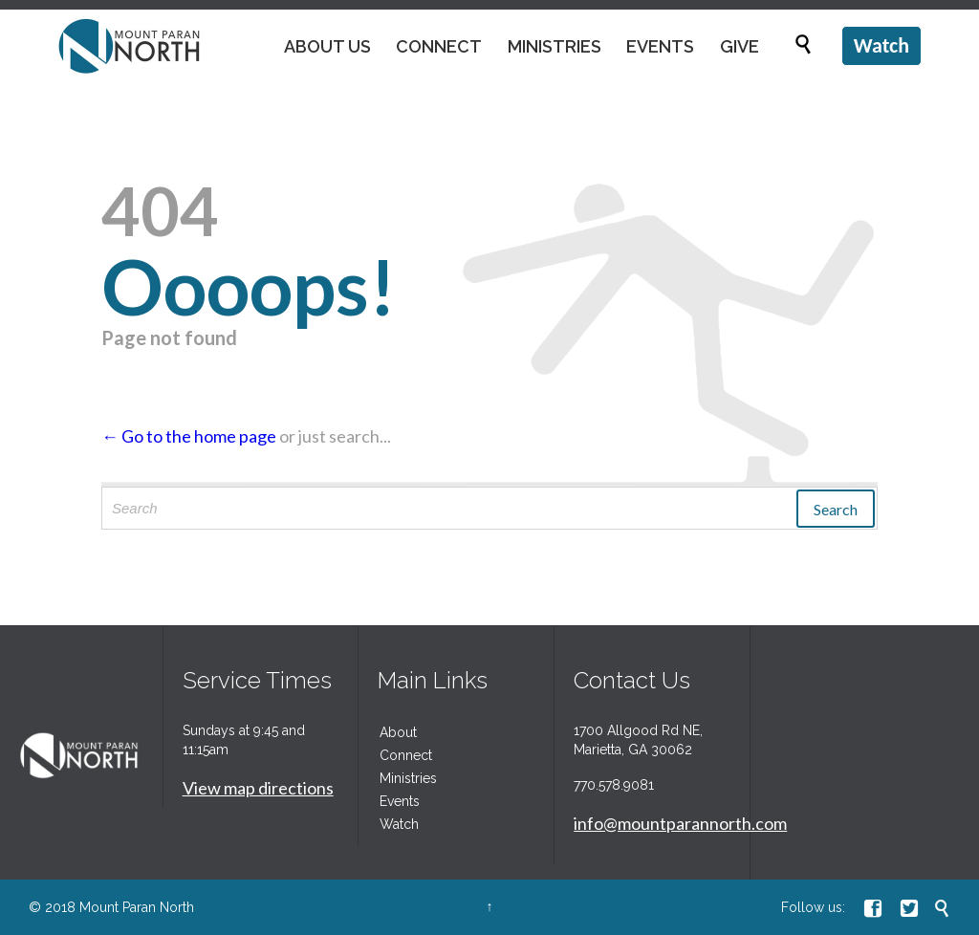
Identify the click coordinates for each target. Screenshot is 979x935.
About (398, 732)
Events (400, 801)
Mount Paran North (136, 907)
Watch (399, 824)
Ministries (408, 778)
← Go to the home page (188, 435)
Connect (406, 755)
